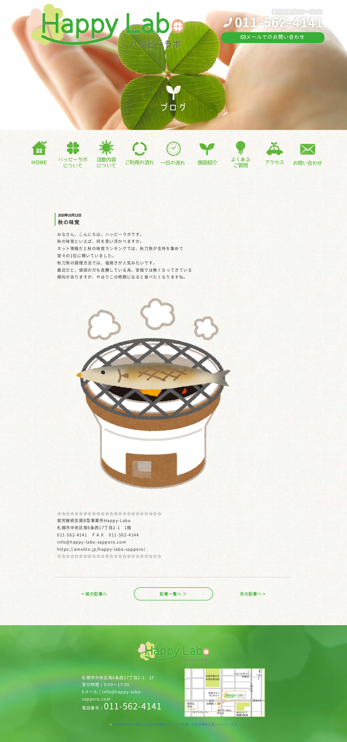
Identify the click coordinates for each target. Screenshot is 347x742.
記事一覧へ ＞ (173, 594)
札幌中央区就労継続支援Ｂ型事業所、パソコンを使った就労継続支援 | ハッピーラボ (175, 724)
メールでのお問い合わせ (273, 37)
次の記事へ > (253, 594)
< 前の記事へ (94, 594)
